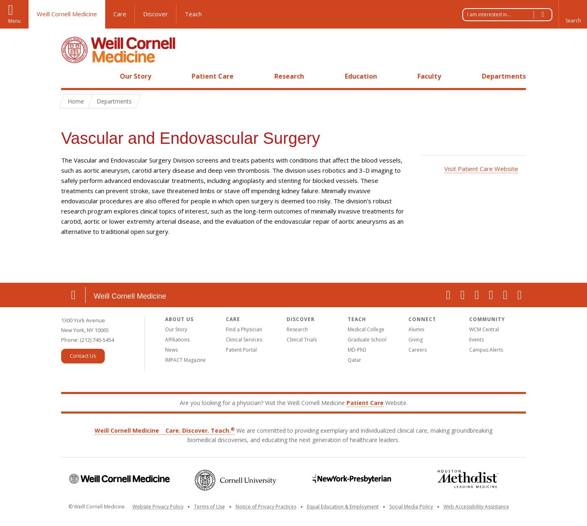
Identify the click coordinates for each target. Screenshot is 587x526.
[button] (572, 14)
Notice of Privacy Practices (266, 506)
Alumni (416, 329)
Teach (193, 14)
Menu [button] (14, 21)
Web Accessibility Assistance (476, 506)
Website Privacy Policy (157, 506)
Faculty (429, 76)
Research (289, 76)
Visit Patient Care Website (481, 169)
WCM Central (484, 329)
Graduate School (367, 339)
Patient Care (213, 76)
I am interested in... (509, 15)
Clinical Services (244, 339)
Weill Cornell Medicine (67, 14)
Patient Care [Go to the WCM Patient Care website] (365, 403)
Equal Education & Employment (343, 506)
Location (73, 295)
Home (70, 76)
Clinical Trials (302, 339)
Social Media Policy (411, 506)
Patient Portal (241, 349)
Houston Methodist (468, 479)
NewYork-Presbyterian (352, 479)
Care (119, 14)
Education (361, 76)
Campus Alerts (486, 349)
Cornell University (235, 480)
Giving (415, 339)
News (171, 349)
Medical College (366, 329)
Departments (504, 76)
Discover (155, 14)
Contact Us (83, 355)
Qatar (354, 360)
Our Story (135, 76)
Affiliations (177, 339)
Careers (417, 349)
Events (476, 339)
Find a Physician (244, 329)
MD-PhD (357, 349)
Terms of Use (209, 506)
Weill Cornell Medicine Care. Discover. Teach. (165, 430)
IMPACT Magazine (185, 360)
